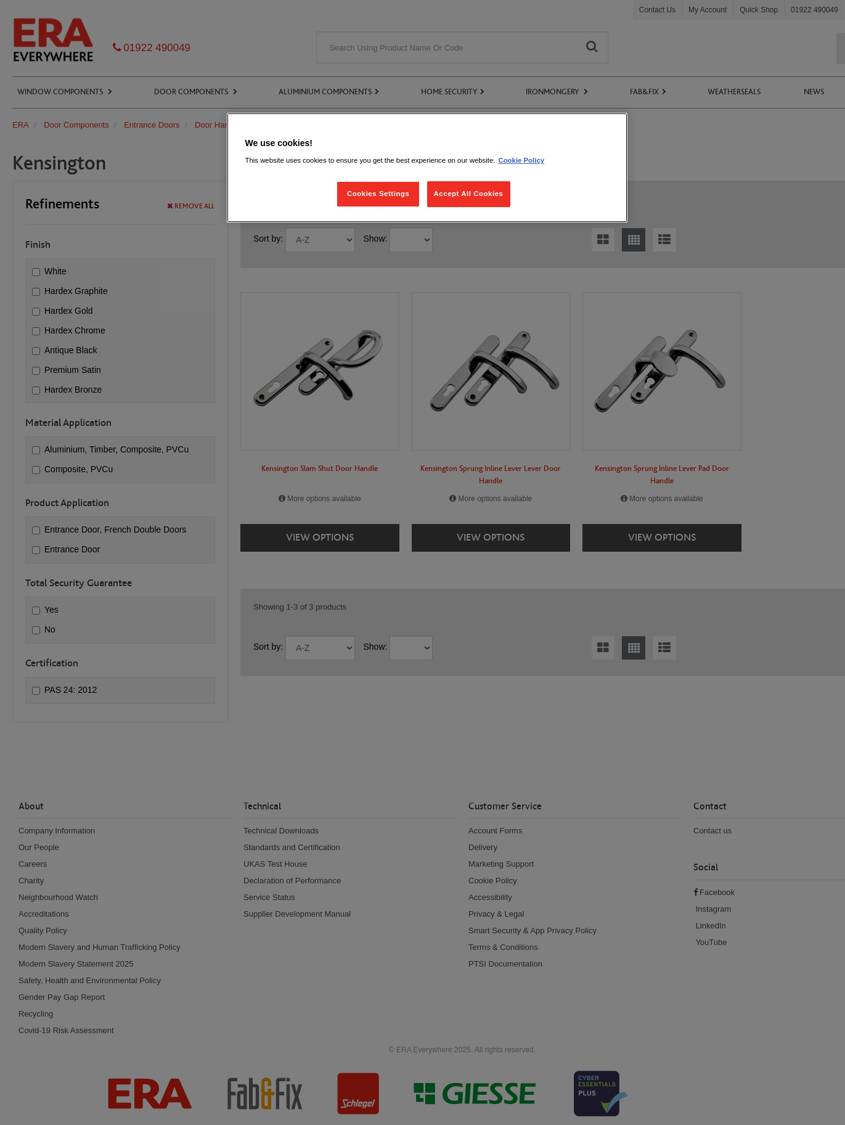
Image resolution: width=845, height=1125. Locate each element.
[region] (427, 168)
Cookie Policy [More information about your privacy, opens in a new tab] (521, 160)
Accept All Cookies (469, 193)
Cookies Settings (378, 193)
